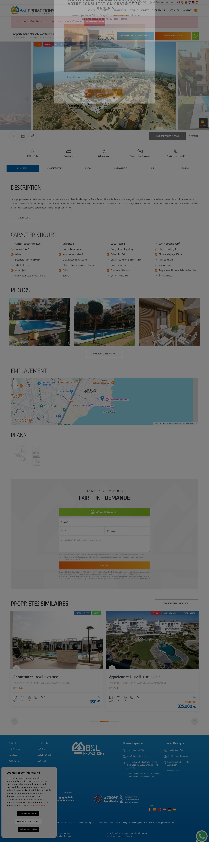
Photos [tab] (88, 168)
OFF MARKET (168, 822)
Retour (193, 136)
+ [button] (15, 382)
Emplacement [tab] (121, 168)
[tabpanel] (56, 659)
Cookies (80, 822)
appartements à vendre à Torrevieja (120, 836)
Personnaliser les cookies (28, 821)
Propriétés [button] (120, 10)
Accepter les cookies (28, 813)
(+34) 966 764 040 (136, 2)
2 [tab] (104, 721)
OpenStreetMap (174, 423)
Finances (186, 168)
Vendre (134, 10)
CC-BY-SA (193, 423)
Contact (187, 10)
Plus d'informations (34, 805)
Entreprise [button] (103, 10)
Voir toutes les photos (167, 136)
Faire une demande (173, 36)
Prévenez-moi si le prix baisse (135, 36)
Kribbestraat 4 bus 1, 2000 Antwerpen (178, 763)
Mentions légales (68, 822)
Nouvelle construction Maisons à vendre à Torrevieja (127, 833)
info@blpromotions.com (161, 2)
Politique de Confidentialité (73, 557)
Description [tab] (22, 168)
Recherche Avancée (94, 21)
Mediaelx (157, 822)
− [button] (15, 386)
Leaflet (156, 423)
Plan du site (115, 822)
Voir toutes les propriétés (176, 603)
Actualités (174, 10)
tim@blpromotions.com (178, 756)
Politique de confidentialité (97, 822)
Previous (37, 86)
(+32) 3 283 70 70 (176, 750)
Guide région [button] (158, 10)
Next (171, 86)
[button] (33, 136)
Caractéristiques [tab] (55, 168)
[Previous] (14, 721)
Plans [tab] (153, 168)
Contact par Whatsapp (104, 512)
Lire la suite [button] (24, 218)
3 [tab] (114, 721)
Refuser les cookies (28, 829)
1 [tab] (94, 721)
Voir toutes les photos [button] (104, 354)
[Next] (194, 721)
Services (145, 10)
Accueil (91, 10)
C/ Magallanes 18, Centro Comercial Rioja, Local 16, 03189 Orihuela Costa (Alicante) (142, 765)
